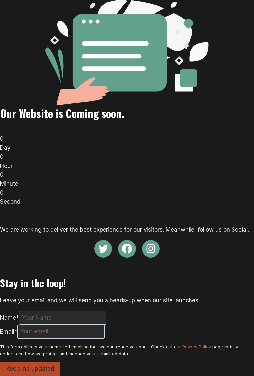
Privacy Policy (196, 346)
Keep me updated (30, 368)
